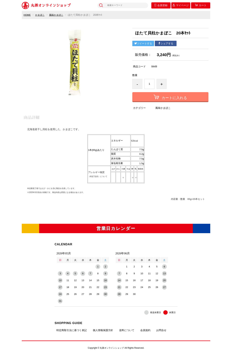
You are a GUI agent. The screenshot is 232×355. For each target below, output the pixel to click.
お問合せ (161, 330)
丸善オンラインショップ (46, 5)
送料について (126, 330)
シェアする (165, 43)
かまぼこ (41, 14)
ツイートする (143, 43)
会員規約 (145, 330)
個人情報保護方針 (103, 330)
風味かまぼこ (58, 14)
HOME (27, 14)
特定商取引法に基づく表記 (71, 330)
